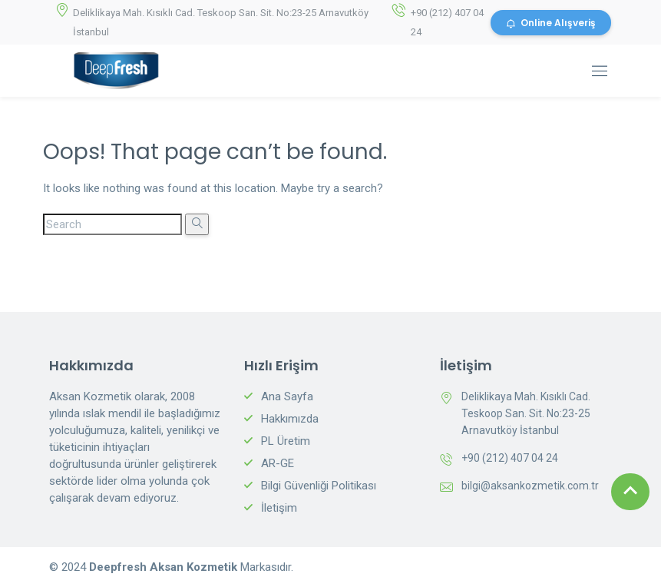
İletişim (279, 508)
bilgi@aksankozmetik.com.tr (530, 485)
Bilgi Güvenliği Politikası (318, 485)
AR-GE (277, 463)
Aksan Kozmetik (195, 567)
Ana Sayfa (287, 396)
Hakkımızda (290, 419)
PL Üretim (285, 441)
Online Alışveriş (551, 22)
